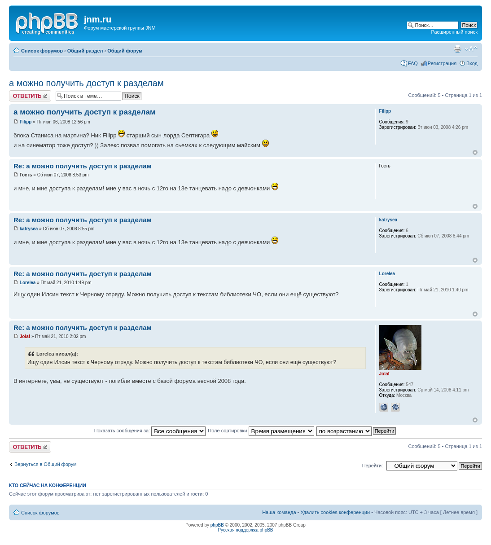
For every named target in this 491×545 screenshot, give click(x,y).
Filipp (26, 121)
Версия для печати (457, 49)
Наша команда (279, 512)
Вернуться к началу (475, 152)
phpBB (217, 525)
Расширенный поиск (454, 32)
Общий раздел (85, 50)
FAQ (413, 63)
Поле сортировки (261, 430)
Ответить (30, 95)
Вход (472, 63)
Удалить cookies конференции (335, 512)
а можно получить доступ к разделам (86, 83)
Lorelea (28, 282)
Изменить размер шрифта (471, 49)
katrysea (29, 228)
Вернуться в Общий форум (45, 464)
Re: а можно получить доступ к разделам (82, 166)
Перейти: (372, 465)
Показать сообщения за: (150, 430)
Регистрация (442, 63)
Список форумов (42, 50)
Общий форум (124, 50)
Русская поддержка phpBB (245, 529)
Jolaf (25, 336)
